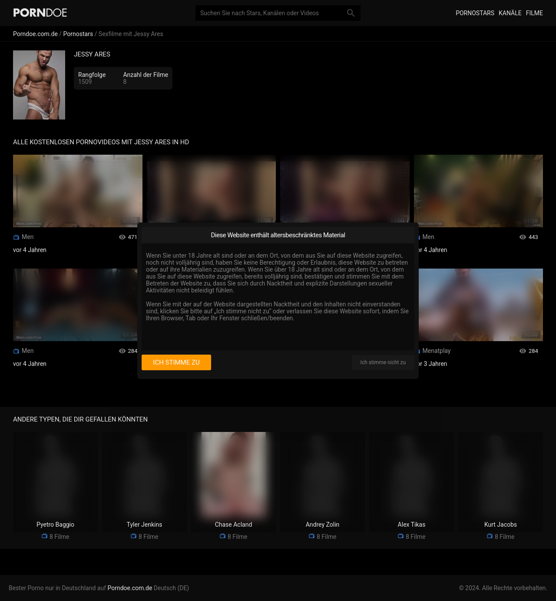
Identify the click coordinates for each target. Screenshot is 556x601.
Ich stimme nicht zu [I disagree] (383, 362)
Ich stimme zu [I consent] (176, 362)
